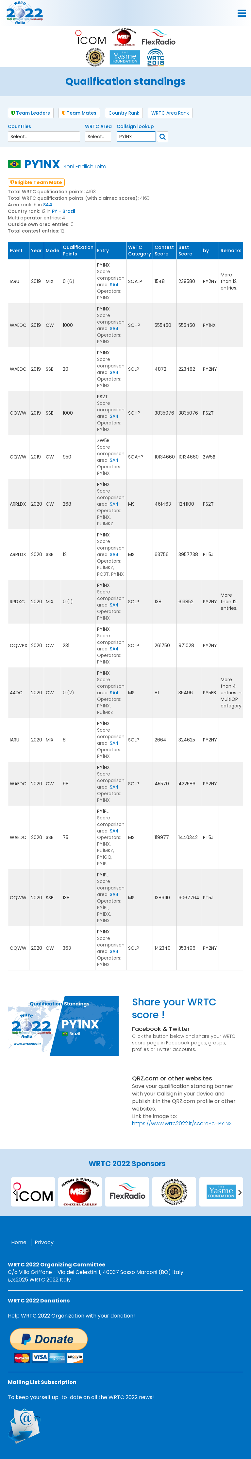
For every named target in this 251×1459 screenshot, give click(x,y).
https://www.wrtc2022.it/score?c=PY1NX (182, 1123)
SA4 (47, 204)
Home (18, 1242)
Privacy (44, 1242)
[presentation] (14, 1192)
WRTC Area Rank (170, 113)
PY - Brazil (63, 211)
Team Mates (79, 113)
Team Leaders (30, 113)
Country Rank (124, 113)
